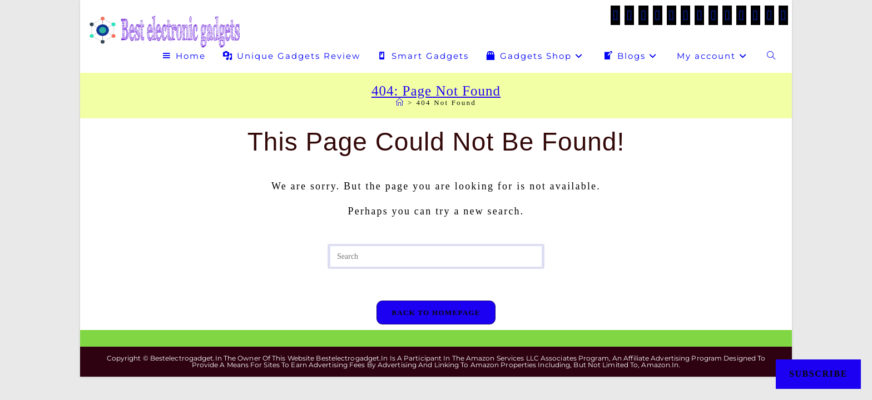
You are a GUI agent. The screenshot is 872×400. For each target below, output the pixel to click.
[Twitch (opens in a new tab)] (783, 15)
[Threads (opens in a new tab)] (657, 15)
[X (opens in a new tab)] (615, 15)
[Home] (400, 102)
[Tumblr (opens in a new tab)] (727, 15)
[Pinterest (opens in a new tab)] (671, 15)
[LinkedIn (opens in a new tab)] (713, 15)
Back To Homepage (436, 314)
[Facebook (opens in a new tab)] (629, 15)
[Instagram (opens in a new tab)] (699, 15)
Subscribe (818, 373)
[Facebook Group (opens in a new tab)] (643, 15)
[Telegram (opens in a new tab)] (769, 15)
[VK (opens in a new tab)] (685, 15)
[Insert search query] (436, 256)
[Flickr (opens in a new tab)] (741, 15)
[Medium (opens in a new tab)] (755, 15)
